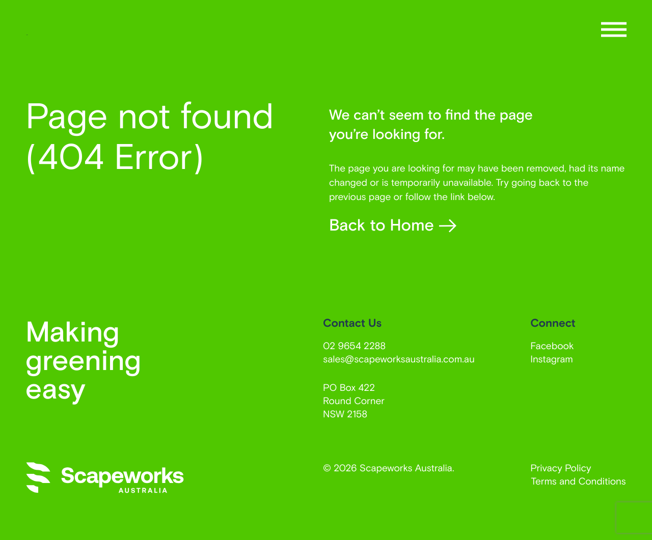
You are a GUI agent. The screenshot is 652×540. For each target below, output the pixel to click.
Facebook (552, 345)
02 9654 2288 (354, 345)
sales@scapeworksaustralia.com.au (399, 358)
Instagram (551, 358)
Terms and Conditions (578, 481)
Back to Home (392, 224)
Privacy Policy (560, 467)
